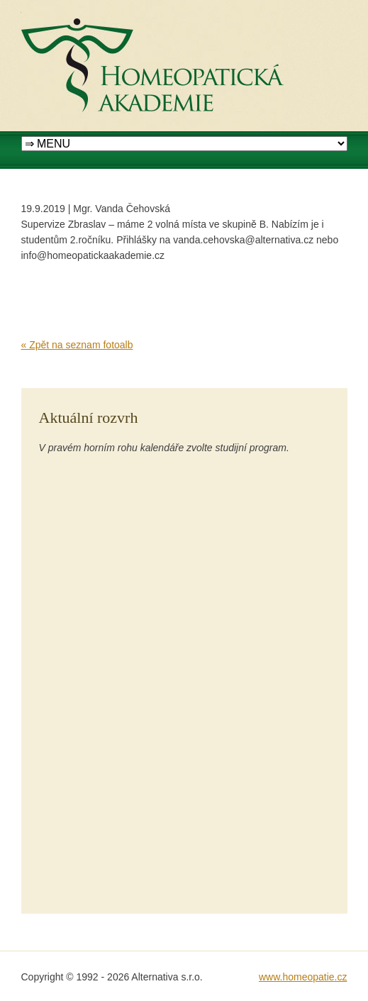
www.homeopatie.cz (303, 977)
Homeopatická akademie (75, 7)
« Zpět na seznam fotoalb (77, 344)
